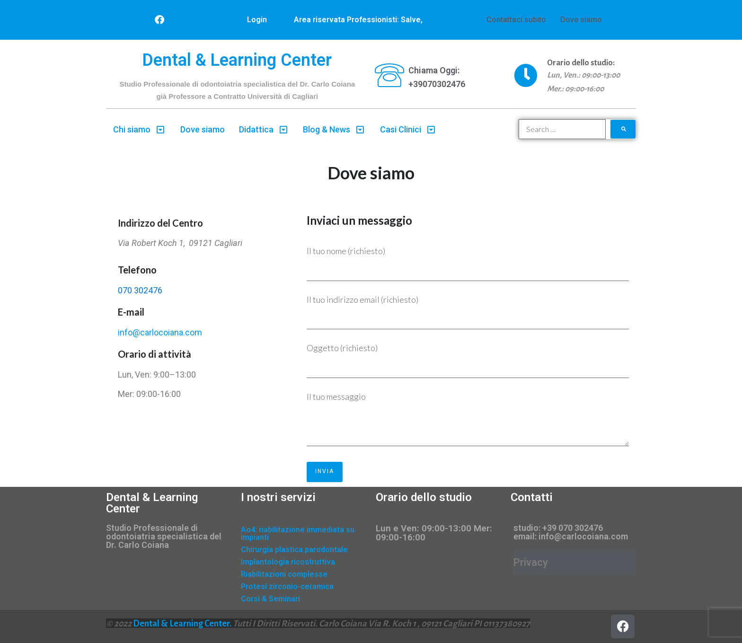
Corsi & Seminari (270, 598)
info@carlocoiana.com (160, 332)
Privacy (530, 562)
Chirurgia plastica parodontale (294, 549)
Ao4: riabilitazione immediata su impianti (297, 533)
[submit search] (623, 129)
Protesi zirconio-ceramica (287, 586)
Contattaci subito (516, 19)
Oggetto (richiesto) (468, 360)
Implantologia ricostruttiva (288, 561)
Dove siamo (581, 19)
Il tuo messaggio (468, 420)
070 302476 (140, 290)
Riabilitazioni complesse (284, 574)
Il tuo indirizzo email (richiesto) (468, 312)
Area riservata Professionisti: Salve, (358, 19)
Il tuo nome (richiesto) (468, 263)
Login (257, 19)
